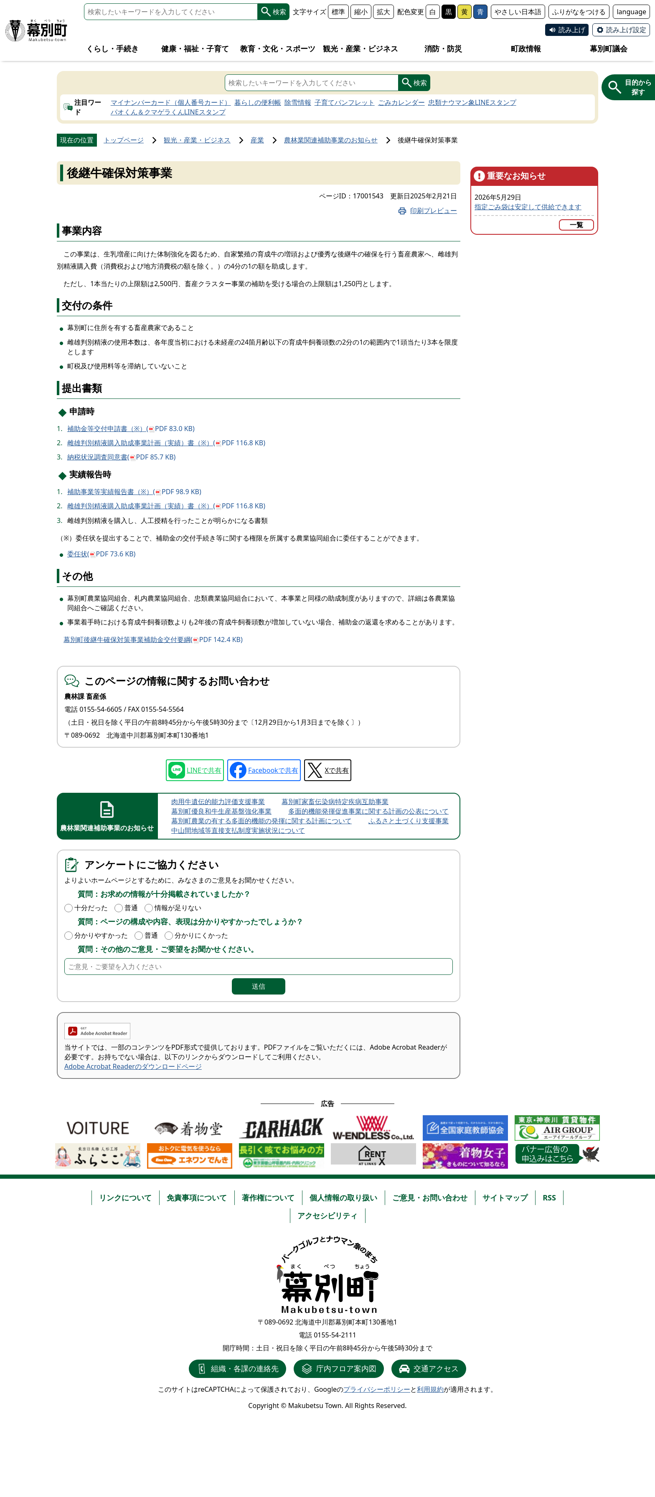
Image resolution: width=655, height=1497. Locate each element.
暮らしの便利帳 (257, 102)
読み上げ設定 (626, 29)
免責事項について (197, 1198)
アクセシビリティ (327, 1215)
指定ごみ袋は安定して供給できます (528, 206)
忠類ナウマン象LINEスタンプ (472, 102)
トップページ (124, 140)
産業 (257, 140)
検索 (273, 12)
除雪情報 (297, 102)
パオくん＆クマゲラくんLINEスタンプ (168, 112)
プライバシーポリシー (376, 1389)
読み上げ (572, 29)
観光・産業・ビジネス (197, 140)
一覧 (576, 224)
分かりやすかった (101, 935)
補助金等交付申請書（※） (131, 428)
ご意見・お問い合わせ (429, 1198)
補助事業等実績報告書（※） (134, 491)
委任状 (101, 553)
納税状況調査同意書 (121, 457)
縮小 (361, 11)
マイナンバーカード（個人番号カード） (171, 102)
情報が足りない (178, 907)
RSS (549, 1198)
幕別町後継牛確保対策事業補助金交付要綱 (153, 640)
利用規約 (430, 1389)
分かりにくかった (201, 935)
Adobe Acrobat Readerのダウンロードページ (133, 1066)
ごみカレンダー (401, 102)
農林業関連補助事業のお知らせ (331, 140)
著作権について (268, 1198)
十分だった (91, 907)
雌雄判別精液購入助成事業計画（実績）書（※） (166, 442)
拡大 (383, 11)
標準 (338, 11)
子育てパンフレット (345, 102)
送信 (258, 986)
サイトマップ (505, 1198)
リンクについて (125, 1198)
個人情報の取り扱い (343, 1198)
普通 (131, 907)
